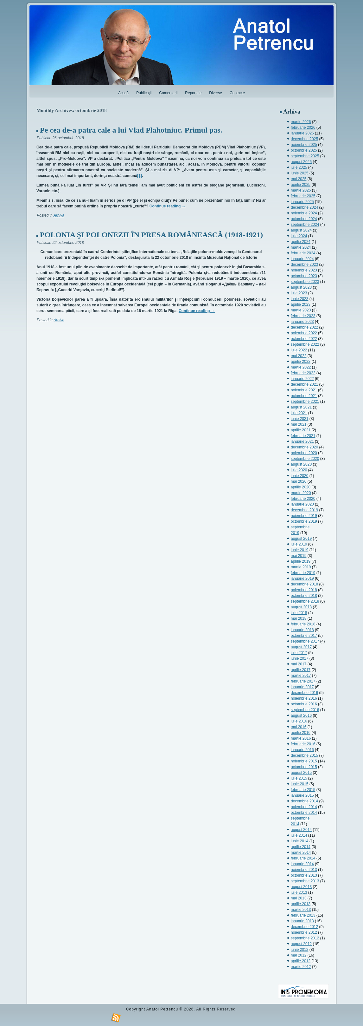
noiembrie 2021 (304, 390)
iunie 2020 (299, 476)
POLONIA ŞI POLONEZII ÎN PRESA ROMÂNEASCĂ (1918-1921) (151, 235)
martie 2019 (301, 567)
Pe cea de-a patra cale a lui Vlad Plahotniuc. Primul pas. (131, 130)
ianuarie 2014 (302, 864)
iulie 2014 (299, 835)
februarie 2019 (303, 573)
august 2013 (301, 887)
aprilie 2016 (300, 732)
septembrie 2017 (305, 641)
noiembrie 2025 (304, 144)
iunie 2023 (299, 299)
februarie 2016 (303, 744)
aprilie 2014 (300, 847)
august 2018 (301, 607)
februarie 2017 (303, 681)
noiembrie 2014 (304, 807)
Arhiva (59, 215)
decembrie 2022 (304, 327)
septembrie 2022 (305, 344)
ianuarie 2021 (302, 441)
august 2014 (301, 829)
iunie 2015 (299, 784)
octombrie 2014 (304, 812)
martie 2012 (301, 966)
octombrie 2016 (304, 704)
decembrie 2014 (304, 801)
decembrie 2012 (304, 927)
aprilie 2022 (300, 361)
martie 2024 (301, 247)
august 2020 (301, 464)
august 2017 (301, 647)
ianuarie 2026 (302, 133)
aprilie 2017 (300, 670)
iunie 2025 (299, 173)
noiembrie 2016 (304, 698)
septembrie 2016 (305, 710)
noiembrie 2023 (304, 270)
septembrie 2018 (305, 601)
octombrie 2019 (304, 521)
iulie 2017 (299, 652)
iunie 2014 (299, 841)
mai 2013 (298, 898)
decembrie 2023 (304, 264)
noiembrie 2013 (304, 869)
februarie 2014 (303, 858)
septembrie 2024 (305, 224)
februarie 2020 (303, 498)
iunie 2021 (299, 418)
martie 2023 (301, 310)
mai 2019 (298, 555)
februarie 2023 (303, 316)
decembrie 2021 (304, 384)
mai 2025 (298, 179)
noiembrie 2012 (304, 932)
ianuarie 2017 (302, 687)
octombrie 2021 (304, 396)
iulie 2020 (299, 470)
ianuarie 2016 (302, 750)
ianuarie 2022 (302, 378)
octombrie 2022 (304, 339)
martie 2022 (301, 367)
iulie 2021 (299, 413)
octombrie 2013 (304, 875)
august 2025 (301, 162)
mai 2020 (298, 481)
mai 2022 (298, 356)
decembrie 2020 (304, 447)
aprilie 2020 (300, 487)
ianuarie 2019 (302, 578)
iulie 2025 (299, 167)
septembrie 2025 (305, 156)
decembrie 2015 (304, 755)
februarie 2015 (303, 789)
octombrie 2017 (304, 635)
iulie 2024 (299, 236)
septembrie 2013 (305, 881)
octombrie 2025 (304, 150)
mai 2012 (298, 955)
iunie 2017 (299, 658)
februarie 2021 (303, 436)
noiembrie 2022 (304, 333)
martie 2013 (301, 909)
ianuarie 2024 (302, 259)
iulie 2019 (299, 544)
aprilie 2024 (300, 241)
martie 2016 (301, 738)
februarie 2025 (303, 196)
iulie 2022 (299, 350)
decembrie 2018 (304, 584)
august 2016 (301, 715)
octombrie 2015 (304, 767)
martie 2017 (301, 675)
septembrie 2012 (305, 938)
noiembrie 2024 (304, 213)
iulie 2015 (299, 778)
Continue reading (168, 206)
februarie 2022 (303, 373)
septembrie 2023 (305, 281)
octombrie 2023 (304, 276)
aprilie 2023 (300, 304)
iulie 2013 (299, 892)
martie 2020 (301, 493)
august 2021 (301, 407)
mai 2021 (298, 424)
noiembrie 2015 (304, 761)
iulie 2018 (299, 613)
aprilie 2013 (300, 904)
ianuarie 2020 (302, 504)
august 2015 (301, 772)
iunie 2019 (299, 550)
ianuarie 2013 (302, 921)
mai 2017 (298, 664)
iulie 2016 (299, 721)
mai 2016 (298, 727)
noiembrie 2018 (304, 590)
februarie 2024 (303, 253)
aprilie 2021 (300, 430)
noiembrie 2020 (304, 453)
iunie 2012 (299, 949)
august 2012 (301, 944)
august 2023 (301, 287)
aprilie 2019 (300, 561)
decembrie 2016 (304, 692)
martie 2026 (301, 122)
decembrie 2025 (304, 139)
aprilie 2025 (300, 184)
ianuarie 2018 (302, 630)
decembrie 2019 (304, 510)
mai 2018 (298, 618)
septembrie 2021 (305, 401)
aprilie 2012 (300, 961)
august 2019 (301, 538)
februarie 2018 (303, 624)
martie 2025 (301, 190)
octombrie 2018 (304, 595)
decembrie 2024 (304, 207)
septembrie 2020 (305, 458)
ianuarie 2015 (302, 795)
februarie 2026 (303, 127)
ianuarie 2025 (302, 201)
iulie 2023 (299, 293)
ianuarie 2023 (302, 321)
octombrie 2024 (304, 219)
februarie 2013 (303, 915)
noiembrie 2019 (304, 515)
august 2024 (301, 230)
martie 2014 (301, 852)
